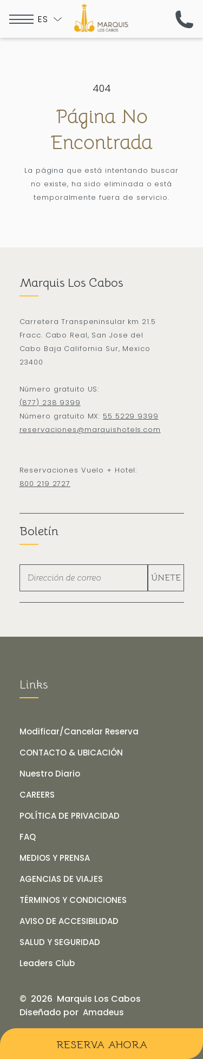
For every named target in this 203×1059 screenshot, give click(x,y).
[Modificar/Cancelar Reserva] (79, 731)
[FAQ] (27, 837)
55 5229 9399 (131, 416)
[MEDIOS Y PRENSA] (54, 858)
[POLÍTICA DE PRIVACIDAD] (69, 816)
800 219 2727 (45, 483)
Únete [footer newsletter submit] (166, 577)
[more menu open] (21, 19)
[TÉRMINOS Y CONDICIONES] (73, 900)
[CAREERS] (37, 794)
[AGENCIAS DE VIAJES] (61, 879)
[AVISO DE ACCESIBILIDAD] (69, 921)
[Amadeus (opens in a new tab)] (103, 1012)
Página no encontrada (101, 129)
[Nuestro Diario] (49, 773)
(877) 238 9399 (50, 402)
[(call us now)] (184, 19)
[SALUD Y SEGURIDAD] (59, 942)
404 (102, 88)
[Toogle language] (50, 19)
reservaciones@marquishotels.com (90, 429)
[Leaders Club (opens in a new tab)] (47, 963)
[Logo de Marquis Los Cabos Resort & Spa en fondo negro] (101, 17)
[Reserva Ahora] (101, 1043)
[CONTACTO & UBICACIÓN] (71, 752)
